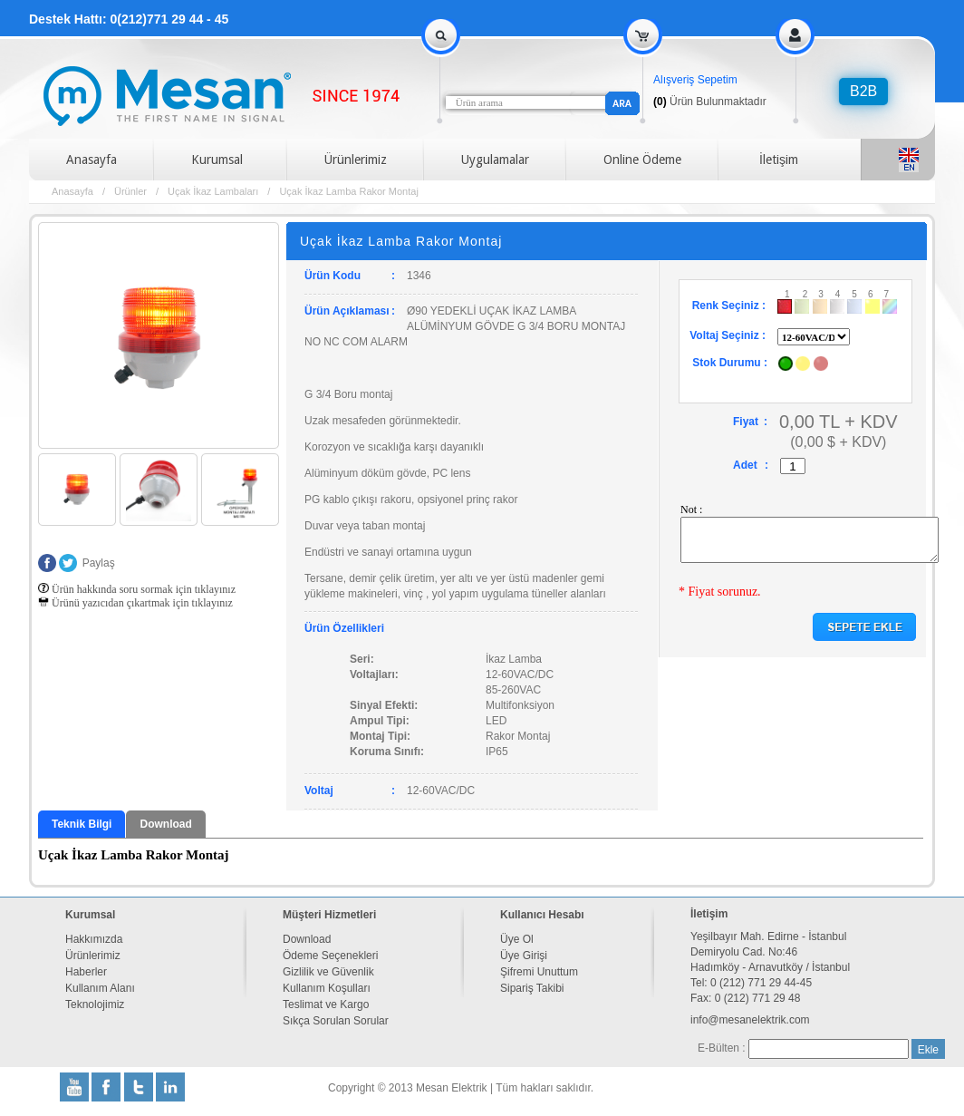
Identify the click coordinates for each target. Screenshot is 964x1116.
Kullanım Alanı (100, 988)
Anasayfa (91, 159)
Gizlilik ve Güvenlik (328, 972)
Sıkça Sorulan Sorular (336, 1020)
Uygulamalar (495, 159)
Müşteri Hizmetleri (329, 914)
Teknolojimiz (94, 1004)
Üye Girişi (523, 955)
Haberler (86, 972)
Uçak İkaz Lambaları (213, 191)
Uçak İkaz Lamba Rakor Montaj (348, 191)
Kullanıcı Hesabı (542, 914)
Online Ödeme (642, 159)
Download (165, 824)
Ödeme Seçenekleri (330, 955)
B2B (863, 91)
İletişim (778, 159)
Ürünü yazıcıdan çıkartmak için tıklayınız (135, 603)
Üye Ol (517, 939)
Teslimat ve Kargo (326, 1004)
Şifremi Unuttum (539, 972)
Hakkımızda (93, 939)
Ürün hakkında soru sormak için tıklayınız (137, 589)
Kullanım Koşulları (327, 988)
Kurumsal (217, 159)
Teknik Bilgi (81, 824)
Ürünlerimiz (355, 159)
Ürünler (130, 191)
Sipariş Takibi (532, 988)
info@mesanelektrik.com (750, 1020)
